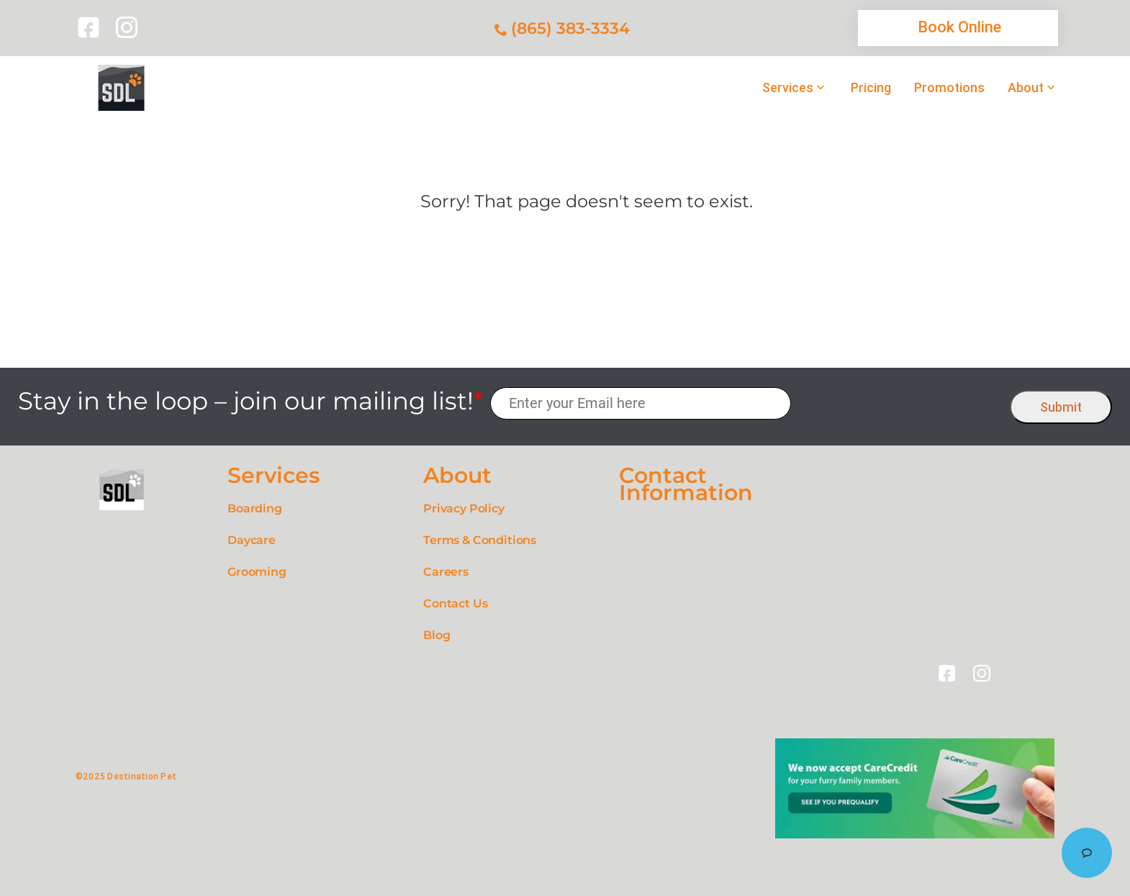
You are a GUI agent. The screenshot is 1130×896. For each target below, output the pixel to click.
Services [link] (787, 87)
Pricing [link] (871, 87)
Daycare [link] (251, 540)
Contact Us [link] (455, 603)
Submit (1061, 407)
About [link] (1026, 87)
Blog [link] (436, 635)
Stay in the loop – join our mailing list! (250, 401)
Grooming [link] (256, 572)
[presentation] (900, 403)
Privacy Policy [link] (464, 508)
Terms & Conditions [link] (479, 540)
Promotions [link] (949, 87)
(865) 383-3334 (570, 28)
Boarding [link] (254, 508)
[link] (91, 27)
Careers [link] (446, 572)
